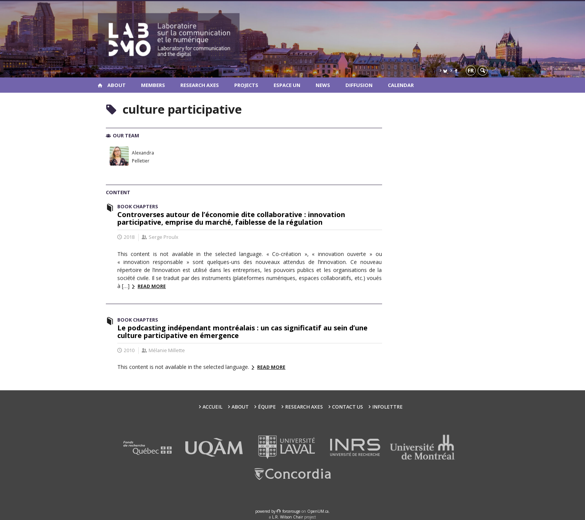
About (116, 85)
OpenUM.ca (318, 511)
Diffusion (359, 85)
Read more (152, 286)
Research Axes (199, 85)
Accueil (212, 407)
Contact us (347, 407)
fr (471, 70)
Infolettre (387, 407)
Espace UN (287, 85)
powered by (266, 511)
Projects (246, 85)
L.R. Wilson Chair (287, 517)
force (291, 511)
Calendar (401, 85)
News (323, 85)
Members (153, 85)
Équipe (267, 407)
